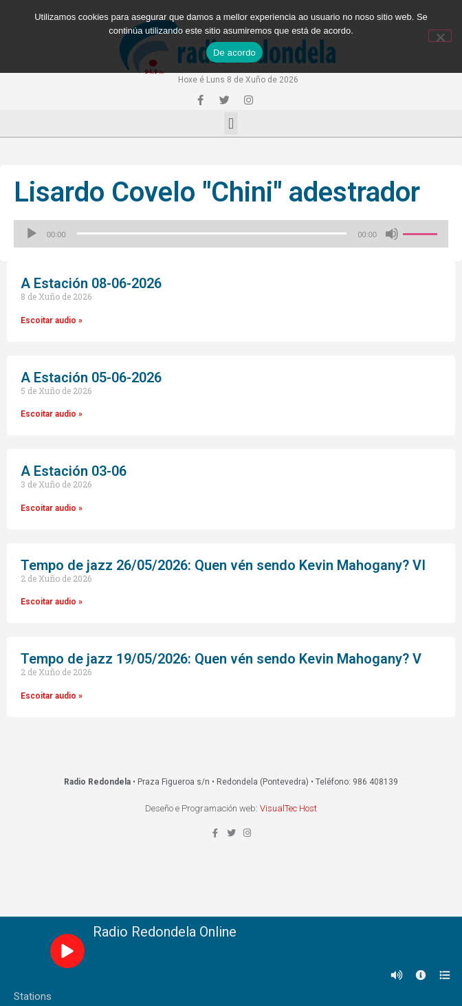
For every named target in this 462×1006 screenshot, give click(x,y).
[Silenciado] (392, 234)
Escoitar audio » (51, 320)
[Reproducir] (31, 234)
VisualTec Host (288, 808)
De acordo (234, 52)
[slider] (212, 233)
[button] (230, 123)
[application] (231, 234)
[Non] (440, 36)
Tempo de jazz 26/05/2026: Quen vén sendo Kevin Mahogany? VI (223, 565)
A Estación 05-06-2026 (91, 377)
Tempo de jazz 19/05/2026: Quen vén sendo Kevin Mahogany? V (221, 658)
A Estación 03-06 (73, 471)
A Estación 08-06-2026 (91, 283)
